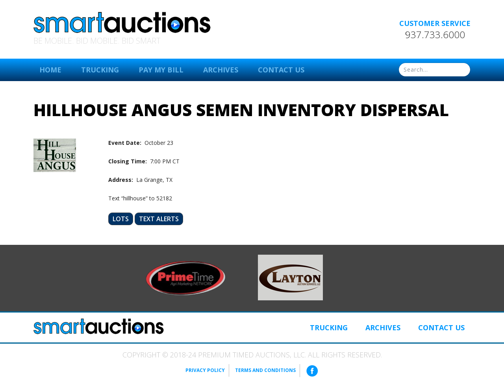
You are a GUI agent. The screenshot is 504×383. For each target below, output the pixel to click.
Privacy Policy (205, 370)
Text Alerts (159, 219)
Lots (121, 219)
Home (50, 69)
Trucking (100, 69)
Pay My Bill (161, 69)
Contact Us (281, 69)
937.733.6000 (435, 34)
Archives (220, 69)
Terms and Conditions (265, 370)
